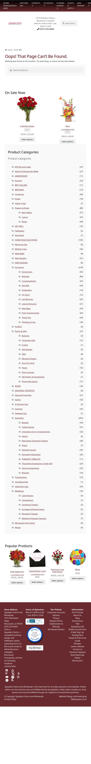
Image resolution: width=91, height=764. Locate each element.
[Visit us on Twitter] (13, 673)
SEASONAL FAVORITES (25, 390)
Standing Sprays (29, 450)
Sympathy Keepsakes (31, 454)
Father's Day (20, 203)
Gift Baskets (27, 349)
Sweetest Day (21, 413)
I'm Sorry (26, 295)
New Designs (80, 4)
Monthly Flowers (29, 358)
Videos (77, 657)
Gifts (24, 354)
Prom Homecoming (30, 313)
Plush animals (28, 372)
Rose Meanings (77, 655)
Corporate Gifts (28, 340)
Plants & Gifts (71, 5)
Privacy (56, 618)
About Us (77, 615)
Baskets (25, 422)
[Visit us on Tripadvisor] (18, 670)
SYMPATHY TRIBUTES (31, 459)
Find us (7, 629)
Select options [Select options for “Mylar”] (77, 578)
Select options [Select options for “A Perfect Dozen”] (27, 139)
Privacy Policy (10, 699)
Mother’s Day (24, 4)
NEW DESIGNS (21, 262)
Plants (24, 368)
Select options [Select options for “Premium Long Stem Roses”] (57, 581)
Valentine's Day (21, 486)
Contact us (77, 649)
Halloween (19, 231)
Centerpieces (27, 500)
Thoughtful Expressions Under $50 (37, 463)
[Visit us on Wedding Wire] (6, 680)
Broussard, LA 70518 (13, 623)
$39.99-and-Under (23, 167)
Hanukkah (19, 235)
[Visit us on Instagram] (18, 677)
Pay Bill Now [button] (35, 648)
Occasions (48, 3)
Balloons (26, 336)
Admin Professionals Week (10, 5)
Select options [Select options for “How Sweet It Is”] (17, 582)
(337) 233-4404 (45, 29)
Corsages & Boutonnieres (33, 509)
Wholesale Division (56, 629)
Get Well (25, 285)
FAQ (77, 623)
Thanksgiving (21, 477)
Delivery (56, 615)
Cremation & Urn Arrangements (36, 431)
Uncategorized (21, 482)
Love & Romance (29, 304)
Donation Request (77, 652)
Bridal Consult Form (77, 629)
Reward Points (56, 621)
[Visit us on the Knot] (12, 677)
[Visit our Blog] (12, 680)
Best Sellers (27, 212)
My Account (77, 660)
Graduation (27, 290)
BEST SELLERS (21, 185)
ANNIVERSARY (21, 176)
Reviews (77, 643)
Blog (77, 618)
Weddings (19, 491)
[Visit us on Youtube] (6, 677)
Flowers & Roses (60, 4)
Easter (17, 199)
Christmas (19, 194)
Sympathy (36, 3)
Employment (77, 635)
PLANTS (18, 326)
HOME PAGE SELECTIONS (26, 240)
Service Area (77, 621)
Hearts (25, 436)
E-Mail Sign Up (77, 632)
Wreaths (25, 473)
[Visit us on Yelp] (19, 673)
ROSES (18, 386)
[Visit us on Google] (12, 670)
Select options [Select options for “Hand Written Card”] (37, 582)
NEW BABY (19, 253)
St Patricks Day (21, 404)
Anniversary (27, 272)
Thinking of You (29, 322)
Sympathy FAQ (77, 626)
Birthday (25, 276)
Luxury (25, 217)
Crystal (25, 345)
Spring (18, 399)
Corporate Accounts (56, 612)
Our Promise (77, 612)
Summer (19, 409)
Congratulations (29, 281)
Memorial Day (21, 244)
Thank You (26, 317)
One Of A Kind (28, 363)
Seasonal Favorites (23, 395)
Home (10, 50)
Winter (18, 527)
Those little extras (29, 381)
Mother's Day (21, 249)
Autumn (18, 180)
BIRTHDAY (19, 189)
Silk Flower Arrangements (33, 377)
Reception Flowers (30, 514)
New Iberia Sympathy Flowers (35, 441)
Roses (24, 221)
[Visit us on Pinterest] (6, 673)
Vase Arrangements (30, 468)
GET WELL (19, 226)
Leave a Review (77, 646)
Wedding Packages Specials (34, 518)
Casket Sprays (28, 427)
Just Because (27, 299)
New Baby (26, 308)
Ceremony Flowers (30, 504)
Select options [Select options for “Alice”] (67, 141)
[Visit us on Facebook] (6, 670)
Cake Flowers (27, 495)
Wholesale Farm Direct (25, 523)
